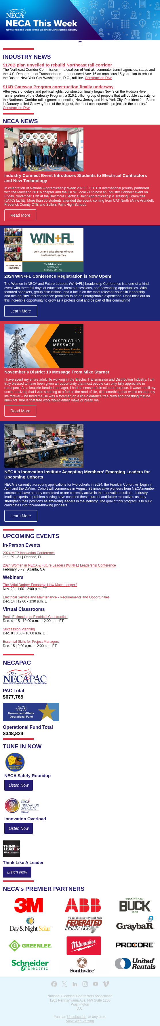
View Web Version (80, 1021)
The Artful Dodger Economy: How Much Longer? (40, 585)
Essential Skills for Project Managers (31, 642)
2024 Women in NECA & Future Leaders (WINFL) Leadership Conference (59, 565)
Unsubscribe (76, 1017)
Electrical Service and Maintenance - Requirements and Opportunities (56, 597)
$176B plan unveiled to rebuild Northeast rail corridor (58, 64)
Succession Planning (19, 629)
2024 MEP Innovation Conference (29, 553)
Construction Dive (98, 78)
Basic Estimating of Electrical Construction (35, 617)
